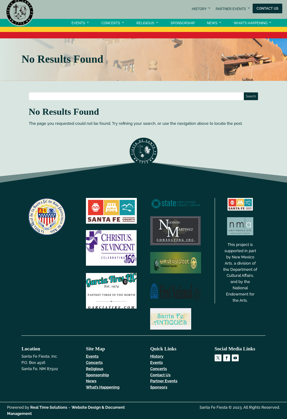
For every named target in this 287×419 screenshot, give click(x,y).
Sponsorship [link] (183, 23)
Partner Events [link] (231, 9)
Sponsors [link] (158, 387)
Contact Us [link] (267, 8)
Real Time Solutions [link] (48, 407)
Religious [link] (145, 23)
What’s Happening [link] (250, 23)
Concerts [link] (110, 23)
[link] (19, 25)
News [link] (212, 23)
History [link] (199, 9)
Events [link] (78, 23)
